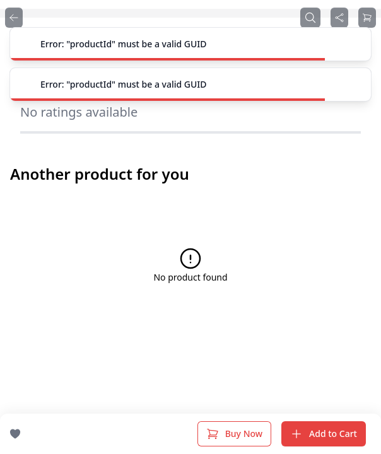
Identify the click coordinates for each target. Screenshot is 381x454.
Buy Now (234, 434)
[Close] (354, 44)
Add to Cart (323, 434)
